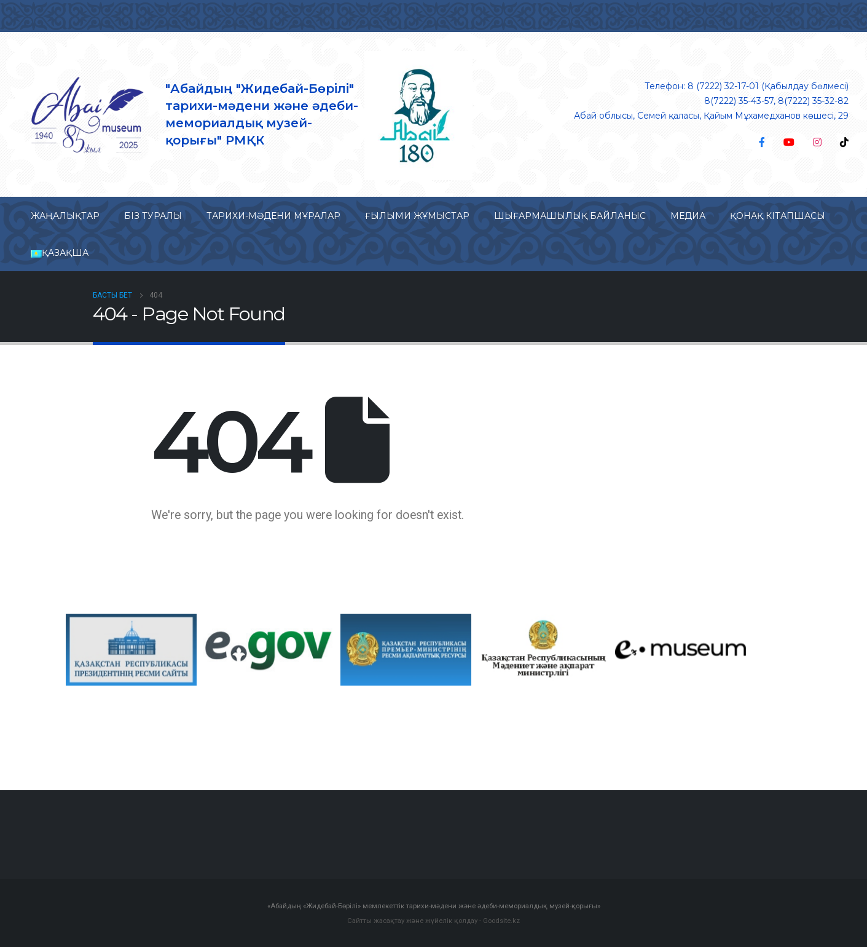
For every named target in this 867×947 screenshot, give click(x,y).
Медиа (687, 215)
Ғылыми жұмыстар (417, 215)
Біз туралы (153, 215)
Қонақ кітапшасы (777, 215)
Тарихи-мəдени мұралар (273, 215)
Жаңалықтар (65, 215)
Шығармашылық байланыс (570, 215)
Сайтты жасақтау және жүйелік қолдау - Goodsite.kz (433, 920)
